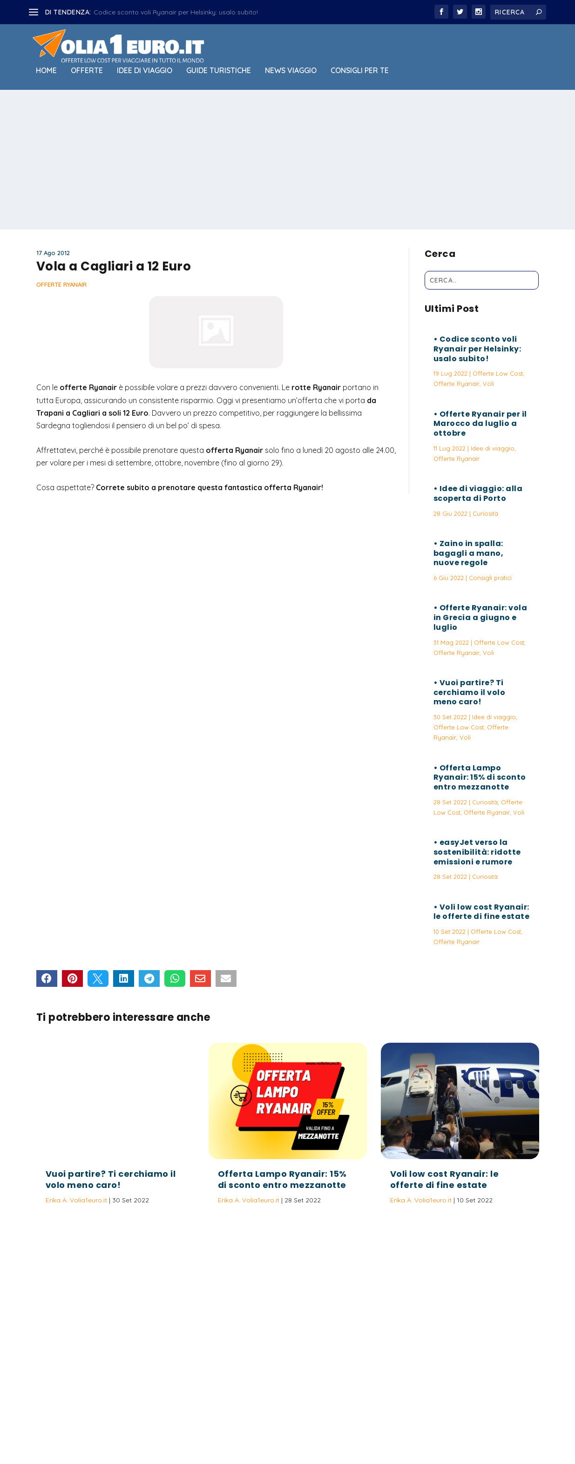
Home (46, 71)
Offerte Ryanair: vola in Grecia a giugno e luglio (480, 617)
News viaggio (291, 71)
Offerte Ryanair (61, 284)
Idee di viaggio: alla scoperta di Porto (478, 493)
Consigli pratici (490, 577)
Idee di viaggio (144, 71)
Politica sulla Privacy (313, 1424)
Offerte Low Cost (498, 373)
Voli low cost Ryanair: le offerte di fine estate (481, 912)
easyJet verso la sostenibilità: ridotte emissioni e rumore (477, 852)
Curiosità (485, 513)
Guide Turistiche (218, 71)
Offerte (87, 71)
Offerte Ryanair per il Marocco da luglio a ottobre (480, 424)
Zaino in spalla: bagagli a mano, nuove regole (468, 553)
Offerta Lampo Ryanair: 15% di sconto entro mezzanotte (479, 777)
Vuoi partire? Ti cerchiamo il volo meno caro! (469, 692)
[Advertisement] (287, 159)
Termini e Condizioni (383, 1424)
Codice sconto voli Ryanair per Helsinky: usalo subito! (176, 12)
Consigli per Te (360, 71)
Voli (488, 383)
